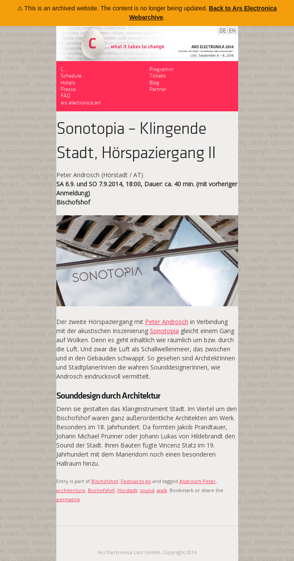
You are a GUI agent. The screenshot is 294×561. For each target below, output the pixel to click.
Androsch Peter (197, 481)
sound (147, 490)
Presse (68, 88)
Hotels (68, 82)
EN (232, 30)
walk (162, 490)
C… (64, 68)
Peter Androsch (166, 322)
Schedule (71, 75)
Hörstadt (127, 490)
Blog (154, 82)
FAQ (65, 95)
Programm (161, 68)
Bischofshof (104, 481)
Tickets (157, 75)
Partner (157, 88)
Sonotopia (164, 331)
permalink (68, 499)
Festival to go (136, 481)
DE (223, 30)
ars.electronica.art (81, 102)
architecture (70, 490)
